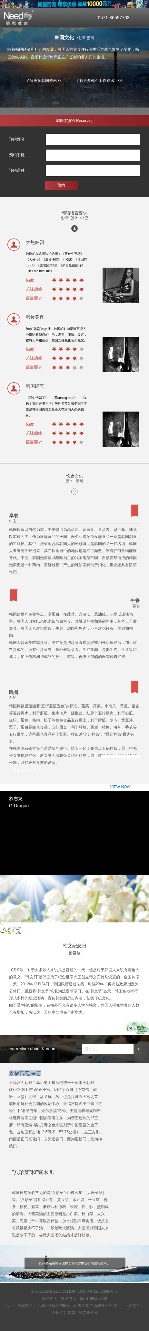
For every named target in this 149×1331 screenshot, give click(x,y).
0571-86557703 (114, 17)
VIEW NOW (120, 756)
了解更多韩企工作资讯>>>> (99, 80)
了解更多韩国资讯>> (43, 80)
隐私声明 (49, 1298)
